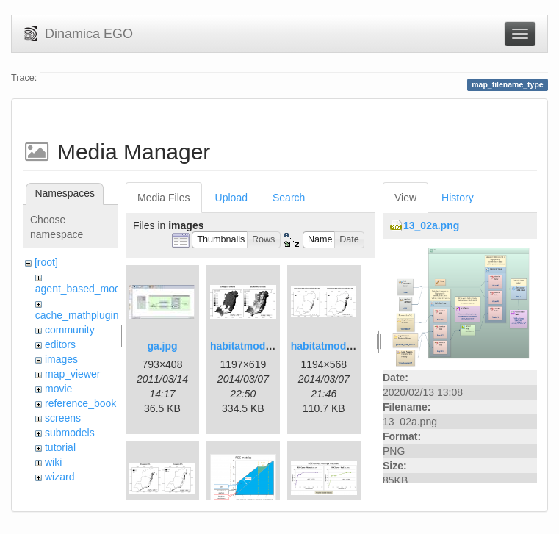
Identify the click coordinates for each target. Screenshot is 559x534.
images (61, 359)
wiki (53, 462)
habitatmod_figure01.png (271, 346)
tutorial (60, 447)
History (457, 197)
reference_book (80, 403)
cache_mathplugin (77, 315)
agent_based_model (82, 289)
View (405, 197)
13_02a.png (431, 225)
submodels (70, 433)
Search (289, 197)
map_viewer (72, 374)
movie (58, 388)
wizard (59, 477)
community (70, 330)
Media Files (163, 197)
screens (63, 418)
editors (60, 344)
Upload (231, 197)
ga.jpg (162, 346)
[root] (46, 262)
